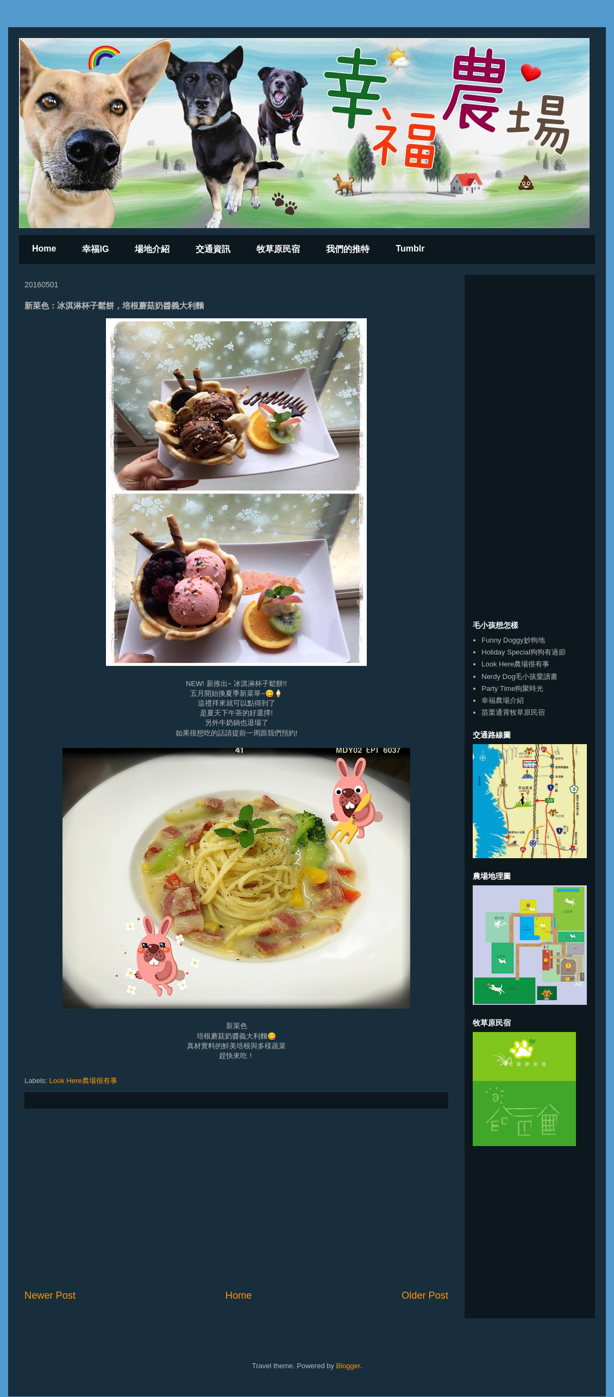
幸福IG (95, 249)
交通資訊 (213, 249)
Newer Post (50, 1295)
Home (44, 248)
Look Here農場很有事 (83, 1081)
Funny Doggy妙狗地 (512, 640)
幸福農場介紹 (502, 700)
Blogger (348, 1366)
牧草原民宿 (278, 249)
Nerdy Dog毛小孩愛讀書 (519, 676)
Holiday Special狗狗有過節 (523, 652)
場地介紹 (152, 249)
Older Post (425, 1295)
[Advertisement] (236, 1199)
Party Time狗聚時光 (512, 688)
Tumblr (410, 248)
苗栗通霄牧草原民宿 (513, 712)
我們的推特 (347, 249)
